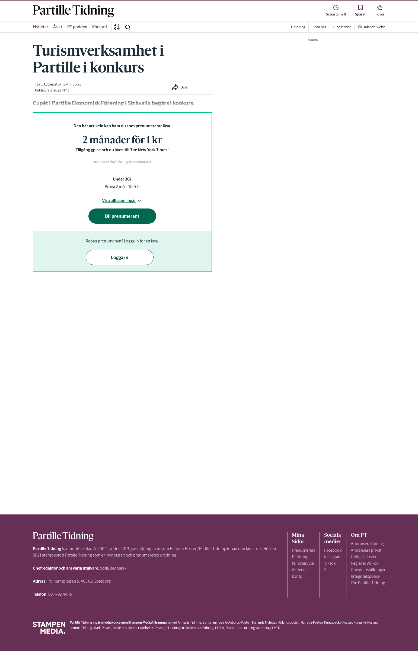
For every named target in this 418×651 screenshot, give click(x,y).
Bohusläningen (213, 622)
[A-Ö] (116, 26)
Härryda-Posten (312, 622)
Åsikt (57, 26)
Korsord (99, 26)
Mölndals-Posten (152, 628)
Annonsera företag (367, 543)
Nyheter (40, 26)
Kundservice (303, 563)
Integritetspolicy (365, 576)
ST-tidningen (175, 628)
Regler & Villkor (364, 563)
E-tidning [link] (298, 27)
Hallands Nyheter (264, 622)
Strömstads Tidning (199, 628)
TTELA (219, 628)
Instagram (333, 556)
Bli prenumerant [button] (122, 216)
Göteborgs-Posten (238, 622)
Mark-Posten (102, 628)
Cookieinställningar (368, 569)
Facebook (333, 550)
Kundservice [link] (342, 27)
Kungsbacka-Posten (338, 622)
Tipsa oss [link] (319, 27)
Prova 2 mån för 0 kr (122, 186)
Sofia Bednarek (113, 568)
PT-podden (77, 26)
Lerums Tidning (81, 628)
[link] (73, 11)
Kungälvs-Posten (365, 622)
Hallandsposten (288, 622)
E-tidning (300, 556)
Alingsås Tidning (189, 622)
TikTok (330, 563)
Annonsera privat (366, 550)
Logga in (119, 257)
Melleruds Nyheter (126, 628)
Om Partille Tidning (368, 582)
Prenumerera (303, 550)
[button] (127, 27)
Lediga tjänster (363, 556)
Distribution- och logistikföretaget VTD (252, 628)
